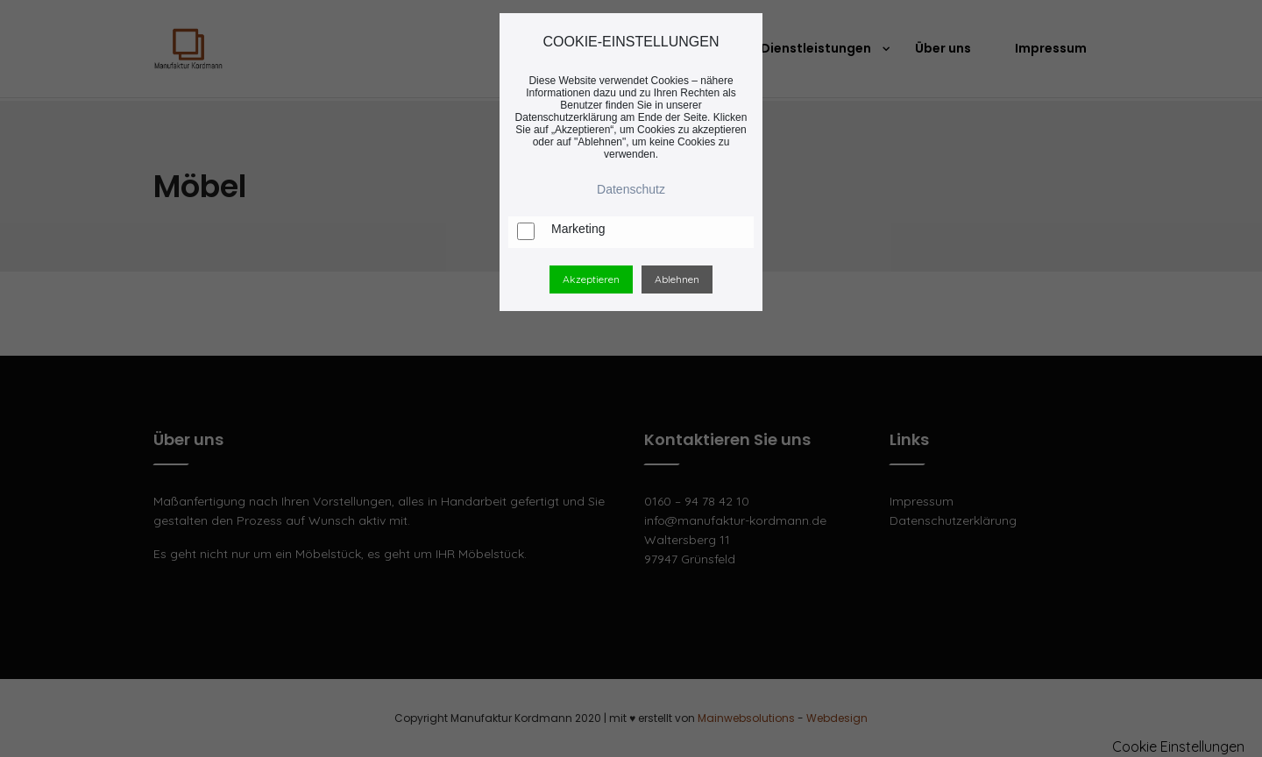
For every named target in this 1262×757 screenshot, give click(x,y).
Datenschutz (631, 189)
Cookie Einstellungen (1178, 746)
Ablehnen (677, 279)
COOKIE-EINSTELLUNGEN (631, 41)
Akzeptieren (591, 279)
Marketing (578, 229)
